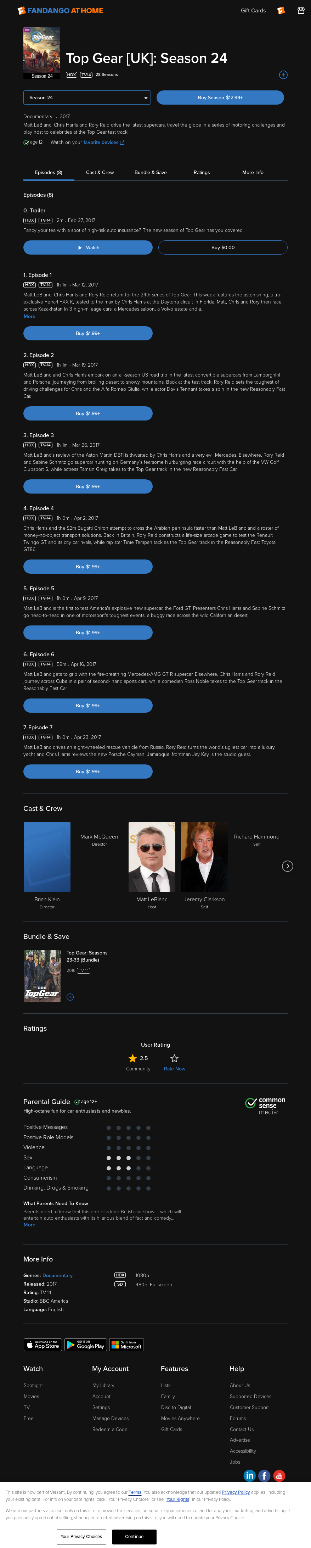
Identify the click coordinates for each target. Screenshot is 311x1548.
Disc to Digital (176, 1407)
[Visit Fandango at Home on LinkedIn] (249, 1477)
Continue (134, 1536)
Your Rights (177, 1499)
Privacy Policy (236, 1492)
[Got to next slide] (287, 866)
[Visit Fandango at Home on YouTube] (279, 1477)
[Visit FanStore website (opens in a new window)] (301, 10)
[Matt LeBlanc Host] (152, 866)
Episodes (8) (48, 172)
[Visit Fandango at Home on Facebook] (264, 1477)
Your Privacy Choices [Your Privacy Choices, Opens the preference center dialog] (81, 1536)
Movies (31, 1396)
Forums (238, 1418)
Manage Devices (110, 1418)
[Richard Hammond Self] (257, 866)
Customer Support (249, 1407)
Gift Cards (171, 1429)
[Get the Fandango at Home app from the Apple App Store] (42, 1344)
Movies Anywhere (180, 1418)
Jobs (235, 1462)
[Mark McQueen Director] (99, 866)
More (29, 316)
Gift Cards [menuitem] (253, 10)
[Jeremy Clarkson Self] (204, 866)
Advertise (240, 1440)
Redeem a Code (110, 1429)
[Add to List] (283, 75)
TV (27, 1407)
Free (29, 1418)
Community (138, 1069)
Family (168, 1396)
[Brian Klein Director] (47, 866)
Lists (165, 1385)
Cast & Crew (100, 172)
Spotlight (33, 1385)
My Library (103, 1385)
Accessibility (243, 1451)
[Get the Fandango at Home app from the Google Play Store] (85, 1344)
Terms (135, 1492)
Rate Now (174, 1069)
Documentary (58, 1276)
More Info (253, 172)
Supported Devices (250, 1396)
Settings (101, 1407)
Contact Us (242, 1429)
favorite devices (104, 142)
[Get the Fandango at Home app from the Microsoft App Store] (126, 1344)
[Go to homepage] (60, 10)
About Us (240, 1385)
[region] (155, 1515)
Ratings (202, 172)
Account (101, 1396)
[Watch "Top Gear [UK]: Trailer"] (88, 247)
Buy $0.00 (223, 248)
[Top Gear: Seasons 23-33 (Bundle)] (95, 957)
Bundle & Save (151, 172)
